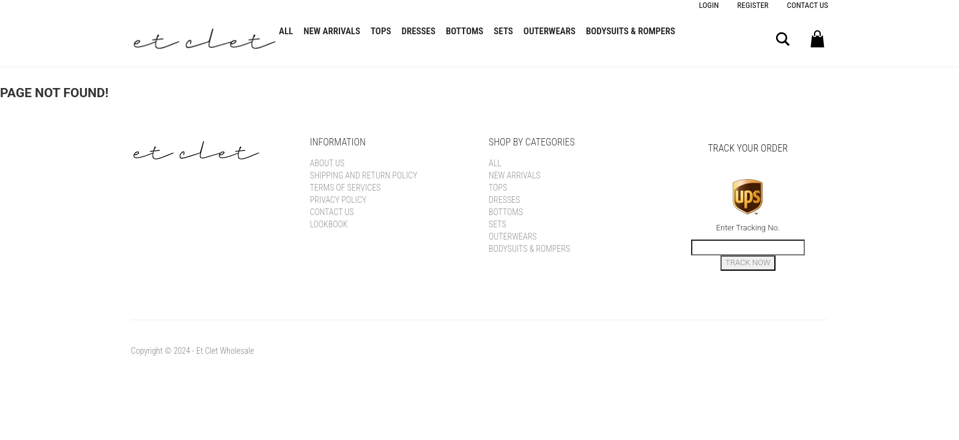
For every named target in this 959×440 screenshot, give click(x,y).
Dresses (418, 31)
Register (752, 5)
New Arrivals (331, 31)
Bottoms (464, 31)
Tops (381, 31)
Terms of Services (345, 188)
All (286, 31)
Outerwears (550, 31)
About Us (327, 163)
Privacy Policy (338, 200)
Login (709, 5)
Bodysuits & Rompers (630, 31)
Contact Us (807, 5)
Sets (503, 31)
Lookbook (329, 224)
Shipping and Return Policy (364, 175)
